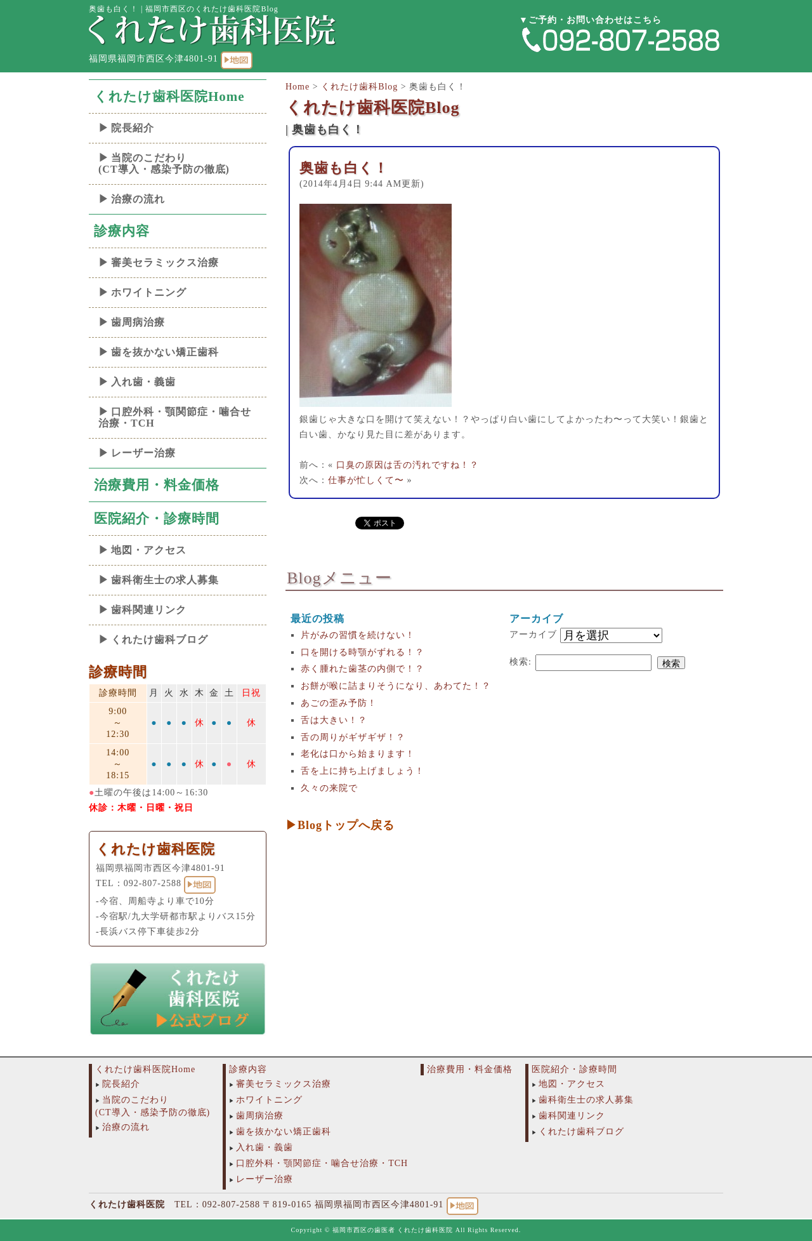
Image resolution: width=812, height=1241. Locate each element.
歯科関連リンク (149, 609)
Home (297, 86)
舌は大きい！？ (334, 720)
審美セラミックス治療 (165, 262)
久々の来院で (329, 788)
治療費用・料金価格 (156, 485)
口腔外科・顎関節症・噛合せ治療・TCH (174, 417)
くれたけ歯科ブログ (159, 639)
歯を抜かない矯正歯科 (165, 352)
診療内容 (122, 231)
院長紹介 (132, 128)
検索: (520, 662)
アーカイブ (533, 634)
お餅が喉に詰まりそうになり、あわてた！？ (396, 686)
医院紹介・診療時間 (156, 518)
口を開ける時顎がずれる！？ (362, 652)
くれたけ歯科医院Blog (372, 107)
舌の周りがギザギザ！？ (353, 737)
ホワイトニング (149, 292)
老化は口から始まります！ (358, 754)
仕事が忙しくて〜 (366, 480)
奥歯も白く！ (343, 168)
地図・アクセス (149, 550)
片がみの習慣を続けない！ (358, 635)
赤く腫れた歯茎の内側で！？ (362, 669)
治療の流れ (138, 199)
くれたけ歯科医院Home (169, 96)
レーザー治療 (143, 453)
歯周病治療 (138, 322)
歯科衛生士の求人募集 (165, 579)
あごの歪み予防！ (339, 703)
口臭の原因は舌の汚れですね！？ (407, 465)
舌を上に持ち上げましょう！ (362, 771)
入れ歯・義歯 (143, 381)
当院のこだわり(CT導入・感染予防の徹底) (164, 163)
